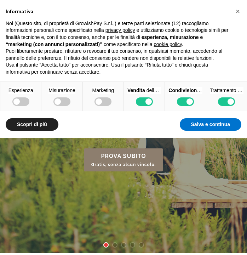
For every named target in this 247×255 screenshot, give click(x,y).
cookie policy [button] (168, 44)
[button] (237, 11)
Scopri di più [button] (32, 124)
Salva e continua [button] (210, 124)
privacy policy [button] (120, 30)
